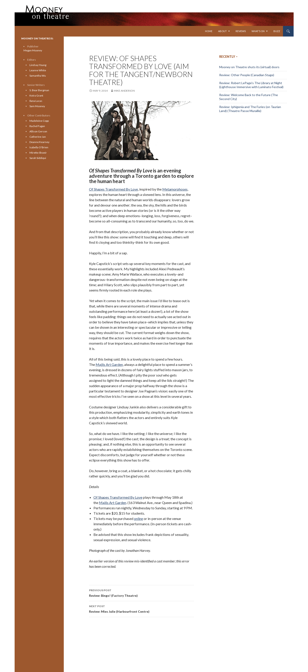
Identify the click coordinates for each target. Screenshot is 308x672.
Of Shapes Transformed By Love (113, 189)
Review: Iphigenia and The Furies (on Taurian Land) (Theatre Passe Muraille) (250, 109)
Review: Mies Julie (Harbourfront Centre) (141, 608)
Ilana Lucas (35, 100)
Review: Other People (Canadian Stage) (246, 75)
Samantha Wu (37, 75)
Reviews (241, 31)
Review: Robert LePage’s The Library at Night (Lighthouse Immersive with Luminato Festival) (251, 85)
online (138, 518)
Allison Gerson (38, 131)
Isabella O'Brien (38, 147)
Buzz (276, 31)
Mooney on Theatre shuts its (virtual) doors (249, 67)
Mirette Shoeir (38, 152)
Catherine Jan (37, 136)
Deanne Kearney (39, 142)
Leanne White (37, 70)
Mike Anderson (124, 90)
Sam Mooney (37, 106)
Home (208, 31)
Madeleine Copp (39, 120)
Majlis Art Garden (109, 364)
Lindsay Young (37, 65)
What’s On (258, 31)
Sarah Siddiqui (37, 158)
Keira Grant (36, 95)
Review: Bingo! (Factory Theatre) (141, 592)
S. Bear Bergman (39, 90)
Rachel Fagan (37, 126)
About (222, 31)
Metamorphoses (175, 189)
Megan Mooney (32, 50)
